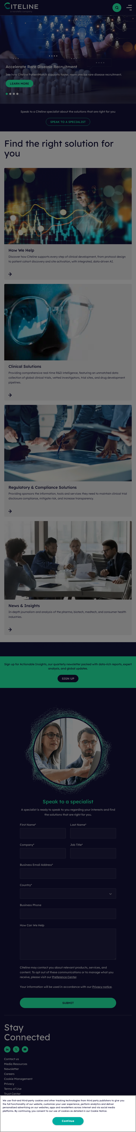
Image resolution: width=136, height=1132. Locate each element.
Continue (68, 1121)
